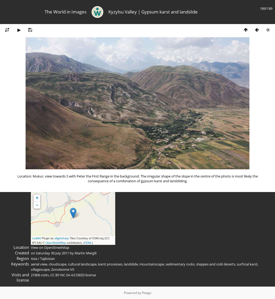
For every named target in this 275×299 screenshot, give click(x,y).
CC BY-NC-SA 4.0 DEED (67, 275)
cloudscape (57, 264)
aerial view (39, 264)
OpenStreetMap (55, 242)
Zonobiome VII (62, 269)
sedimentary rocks (180, 264)
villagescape (40, 269)
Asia (34, 258)
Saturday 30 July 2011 (52, 253)
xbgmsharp (62, 238)
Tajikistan (47, 258)
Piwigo (146, 293)
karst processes (110, 264)
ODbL (88, 242)
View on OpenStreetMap (50, 247)
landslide (131, 264)
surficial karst (247, 264)
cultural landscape (82, 264)
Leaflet (36, 238)
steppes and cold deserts (215, 264)
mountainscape (151, 264)
